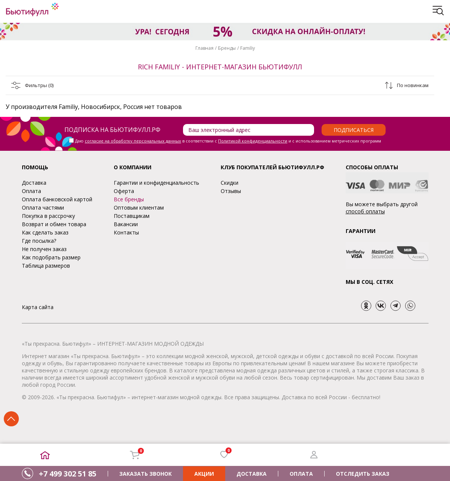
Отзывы (231, 191)
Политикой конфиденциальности (252, 141)
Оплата (31, 191)
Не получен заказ (44, 249)
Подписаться (354, 129)
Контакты (126, 232)
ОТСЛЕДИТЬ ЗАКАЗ (362, 473)
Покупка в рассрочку (48, 215)
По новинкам (413, 85)
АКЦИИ (204, 473)
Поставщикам (131, 215)
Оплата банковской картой (57, 199)
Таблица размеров (46, 265)
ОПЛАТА (301, 473)
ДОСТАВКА (251, 473)
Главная (204, 48)
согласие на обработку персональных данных (133, 141)
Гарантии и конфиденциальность (156, 182)
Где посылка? (39, 240)
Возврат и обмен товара (54, 224)
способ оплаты (365, 211)
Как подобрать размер (51, 257)
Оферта (124, 191)
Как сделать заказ (45, 232)
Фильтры (39, 85)
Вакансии (126, 224)
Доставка (34, 182)
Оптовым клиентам (139, 207)
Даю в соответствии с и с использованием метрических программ (228, 141)
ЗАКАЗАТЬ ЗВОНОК (145, 473)
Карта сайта (37, 307)
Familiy (247, 48)
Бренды (227, 48)
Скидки (229, 182)
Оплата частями (43, 207)
